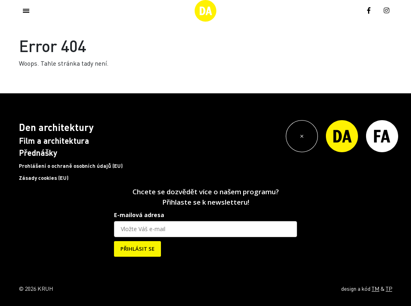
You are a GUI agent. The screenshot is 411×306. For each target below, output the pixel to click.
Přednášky (38, 152)
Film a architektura (54, 140)
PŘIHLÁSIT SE (137, 248)
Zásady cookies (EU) (44, 178)
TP (389, 288)
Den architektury (56, 127)
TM (375, 288)
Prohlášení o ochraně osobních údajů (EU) (71, 166)
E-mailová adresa (139, 215)
